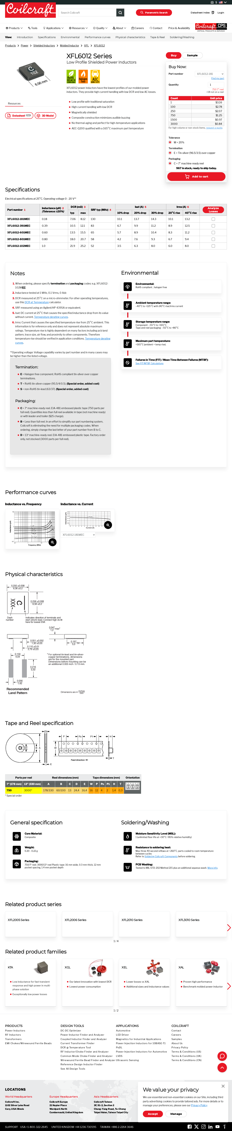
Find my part (217, 78)
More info (213, 868)
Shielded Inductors (44, 45)
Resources (14, 103)
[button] (228, 928)
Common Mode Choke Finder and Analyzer (87, 1056)
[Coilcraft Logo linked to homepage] (30, 10)
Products (10, 45)
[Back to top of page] (222, 1067)
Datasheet (16, 115)
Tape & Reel (157, 37)
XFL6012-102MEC (18, 245)
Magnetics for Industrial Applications (138, 1039)
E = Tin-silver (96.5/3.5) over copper (194, 152)
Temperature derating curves (51, 316)
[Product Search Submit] (120, 13)
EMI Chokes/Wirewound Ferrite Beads (28, 1043)
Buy (173, 55)
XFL (86, 45)
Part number (176, 73)
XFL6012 (99, 45)
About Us (177, 1043)
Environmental (70, 37)
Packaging (174, 158)
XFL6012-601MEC (18, 232)
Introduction (25, 37)
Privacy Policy (179, 1047)
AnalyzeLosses (213, 210)
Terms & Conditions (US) (186, 1051)
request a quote (214, 127)
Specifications (47, 37)
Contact (176, 1030)
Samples (176, 1039)
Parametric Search (154, 13)
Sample (192, 55)
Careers (176, 1034)
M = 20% (179, 142)
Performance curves (97, 37)
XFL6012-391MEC (18, 225)
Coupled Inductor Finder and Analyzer (84, 1039)
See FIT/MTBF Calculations (149, 363)
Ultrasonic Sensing (127, 1060)
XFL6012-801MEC (18, 239)
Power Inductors (15, 1030)
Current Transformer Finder (77, 1043)
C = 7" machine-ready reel (189, 163)
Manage (176, 1114)
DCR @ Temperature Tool (76, 1047)
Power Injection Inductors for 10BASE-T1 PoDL (141, 1045)
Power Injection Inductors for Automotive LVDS (141, 1053)
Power (24, 45)
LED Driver (122, 1034)
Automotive (123, 1030)
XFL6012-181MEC (18, 219)
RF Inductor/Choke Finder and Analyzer (85, 1051)
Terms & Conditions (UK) (186, 1056)
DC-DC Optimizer (71, 1030)
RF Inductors (13, 1034)
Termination (176, 148)
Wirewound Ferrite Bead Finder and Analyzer (88, 1060)
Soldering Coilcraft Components (161, 856)
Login (215, 12)
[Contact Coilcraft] (222, 1056)
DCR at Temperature (37, 302)
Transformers (13, 1039)
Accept (153, 1114)
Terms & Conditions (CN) (186, 1060)
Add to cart (196, 176)
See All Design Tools (73, 1068)
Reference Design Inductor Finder (81, 1064)
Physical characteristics (130, 37)
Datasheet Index (197, 13)
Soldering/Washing (182, 37)
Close (223, 1086)
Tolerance (174, 137)
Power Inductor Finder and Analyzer (82, 1034)
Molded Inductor (69, 45)
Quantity (174, 84)
